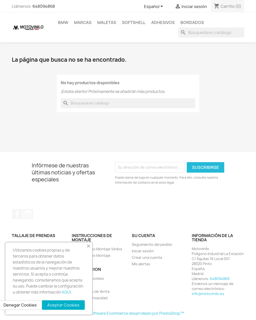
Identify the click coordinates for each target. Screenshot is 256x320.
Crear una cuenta (147, 257)
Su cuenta (143, 235)
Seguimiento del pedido (152, 244)
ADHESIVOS (163, 22)
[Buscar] (211, 32)
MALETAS (106, 22)
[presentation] (157, 199)
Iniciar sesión (143, 251)
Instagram (28, 214)
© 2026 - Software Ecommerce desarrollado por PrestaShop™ (128, 313)
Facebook (17, 214)
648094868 (43, 6)
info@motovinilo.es (208, 293)
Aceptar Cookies (63, 305)
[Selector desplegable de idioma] (154, 7)
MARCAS (83, 22)
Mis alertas (141, 264)
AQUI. (67, 292)
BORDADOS (192, 22)
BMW (63, 22)
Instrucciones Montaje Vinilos (97, 249)
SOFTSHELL (134, 22)
